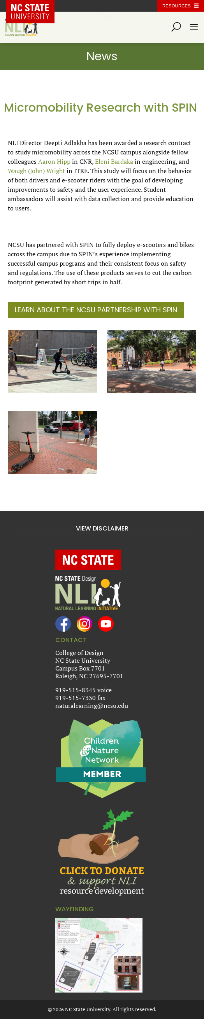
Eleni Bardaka (114, 161)
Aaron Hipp (54, 161)
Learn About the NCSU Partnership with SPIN (96, 310)
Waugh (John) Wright (36, 170)
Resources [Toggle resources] (176, 6)
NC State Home (36, 6)
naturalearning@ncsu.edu (91, 705)
